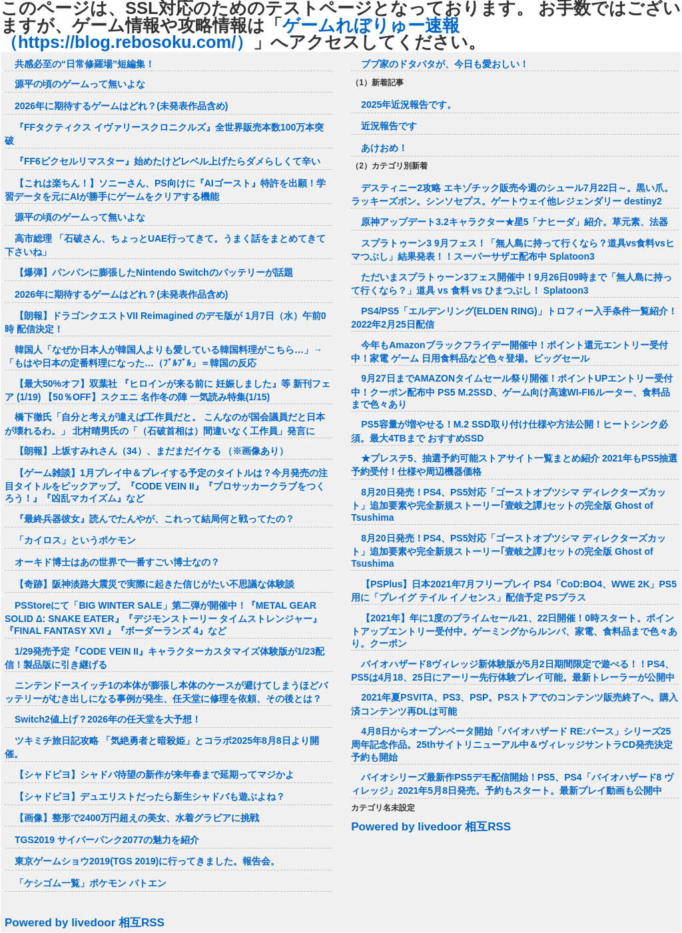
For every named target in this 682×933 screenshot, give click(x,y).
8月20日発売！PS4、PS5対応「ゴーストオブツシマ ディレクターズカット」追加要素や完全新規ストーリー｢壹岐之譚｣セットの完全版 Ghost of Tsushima (508, 505)
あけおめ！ (384, 148)
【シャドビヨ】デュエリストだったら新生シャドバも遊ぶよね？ (150, 796)
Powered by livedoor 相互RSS (85, 922)
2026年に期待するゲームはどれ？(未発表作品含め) (121, 106)
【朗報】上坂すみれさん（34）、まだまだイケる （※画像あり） (151, 451)
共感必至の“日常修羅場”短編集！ (85, 64)
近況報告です (389, 126)
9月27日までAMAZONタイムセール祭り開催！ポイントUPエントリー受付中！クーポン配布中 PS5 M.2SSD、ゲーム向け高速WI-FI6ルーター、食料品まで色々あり (512, 391)
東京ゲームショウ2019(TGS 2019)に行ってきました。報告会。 (147, 861)
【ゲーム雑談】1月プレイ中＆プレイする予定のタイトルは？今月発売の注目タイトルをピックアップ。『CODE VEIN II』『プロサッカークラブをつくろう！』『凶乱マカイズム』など (166, 485)
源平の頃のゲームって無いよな (80, 84)
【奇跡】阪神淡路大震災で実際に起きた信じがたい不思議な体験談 (154, 584)
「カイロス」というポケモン (75, 540)
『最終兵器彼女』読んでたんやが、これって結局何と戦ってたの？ (154, 518)
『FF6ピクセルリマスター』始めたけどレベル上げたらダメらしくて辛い (167, 161)
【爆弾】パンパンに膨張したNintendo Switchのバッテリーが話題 (154, 272)
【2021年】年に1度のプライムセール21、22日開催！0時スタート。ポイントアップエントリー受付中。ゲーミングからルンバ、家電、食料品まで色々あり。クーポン (514, 631)
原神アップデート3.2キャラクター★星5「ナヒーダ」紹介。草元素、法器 (514, 221)
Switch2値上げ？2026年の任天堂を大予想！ (108, 719)
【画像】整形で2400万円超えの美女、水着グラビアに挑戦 (137, 817)
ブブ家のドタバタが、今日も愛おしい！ (445, 64)
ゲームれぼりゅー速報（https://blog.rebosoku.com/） (230, 34)
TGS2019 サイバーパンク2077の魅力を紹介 (107, 839)
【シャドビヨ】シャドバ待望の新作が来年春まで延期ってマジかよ (154, 774)
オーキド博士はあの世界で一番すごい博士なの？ (117, 562)
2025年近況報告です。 (408, 104)
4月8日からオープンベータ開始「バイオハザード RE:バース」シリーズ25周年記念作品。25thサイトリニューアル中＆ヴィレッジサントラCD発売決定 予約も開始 (512, 744)
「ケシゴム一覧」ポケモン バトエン (91, 883)
